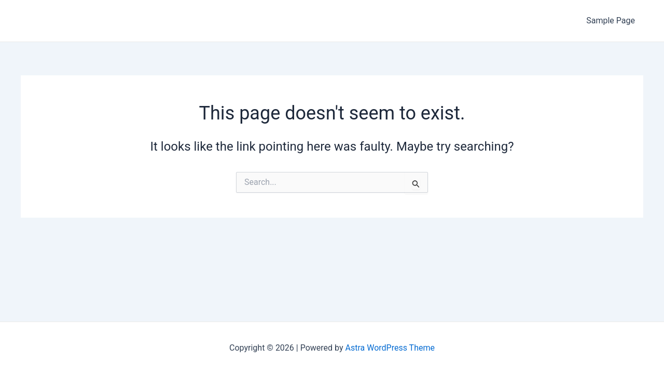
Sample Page (610, 20)
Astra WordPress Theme (390, 348)
